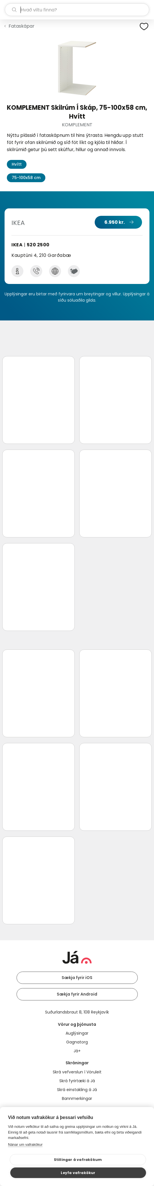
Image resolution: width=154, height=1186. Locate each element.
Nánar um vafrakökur (25, 1144)
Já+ (77, 1051)
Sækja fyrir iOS (77, 977)
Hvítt (17, 164)
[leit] (77, 10)
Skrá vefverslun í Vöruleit (77, 1072)
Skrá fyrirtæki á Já (77, 1081)
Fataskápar (22, 26)
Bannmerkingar (77, 1098)
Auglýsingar (77, 1033)
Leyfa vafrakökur (78, 1172)
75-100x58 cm (26, 177)
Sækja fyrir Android (77, 994)
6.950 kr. (114, 222)
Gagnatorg (77, 1042)
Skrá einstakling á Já (77, 1089)
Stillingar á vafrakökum (78, 1159)
